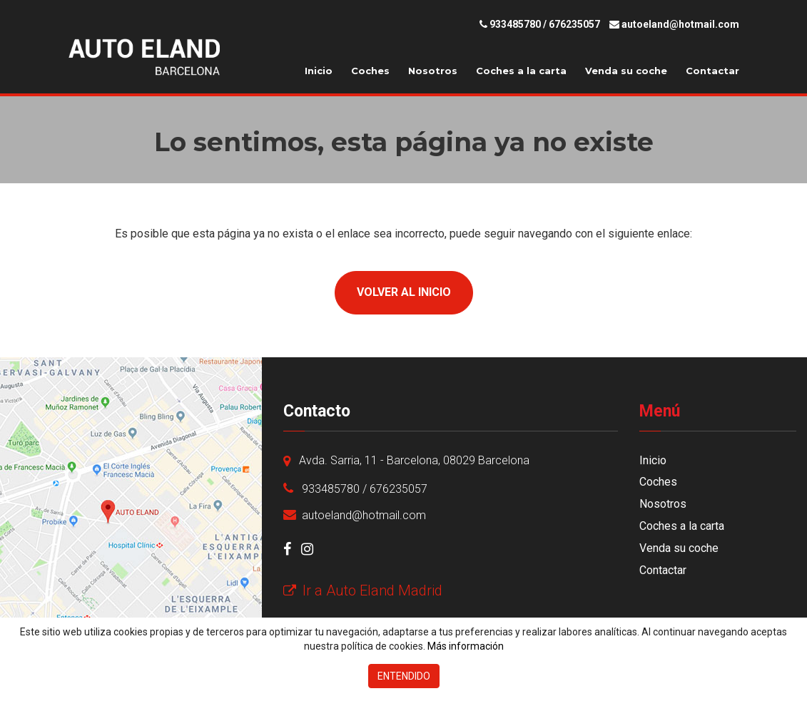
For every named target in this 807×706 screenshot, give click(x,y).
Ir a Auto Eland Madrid (362, 590)
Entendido (403, 676)
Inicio (319, 70)
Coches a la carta (521, 70)
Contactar (712, 70)
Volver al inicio (404, 292)
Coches (370, 70)
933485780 (515, 24)
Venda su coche (626, 70)
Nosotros (432, 70)
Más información (465, 646)
